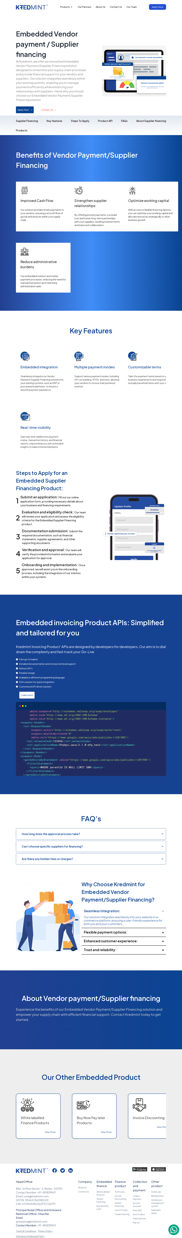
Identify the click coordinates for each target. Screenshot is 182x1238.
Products (21, 130)
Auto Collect (139, 1214)
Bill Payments (157, 1196)
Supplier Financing (27, 120)
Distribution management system (157, 1203)
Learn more (27, 695)
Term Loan (120, 1191)
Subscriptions (139, 1218)
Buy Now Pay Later (103, 1207)
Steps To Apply (80, 120)
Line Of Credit (121, 1210)
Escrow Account (137, 1204)
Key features (54, 120)
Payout (136, 1222)
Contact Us (48, 110)
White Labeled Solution (103, 1193)
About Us (82, 1187)
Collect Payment (137, 1197)
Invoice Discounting (120, 1197)
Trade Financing (122, 1214)
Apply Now (25, 110)
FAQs (124, 120)
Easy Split (137, 1210)
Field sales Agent (156, 1211)
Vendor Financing (101, 1200)
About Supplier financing (151, 120)
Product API (105, 120)
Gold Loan (156, 1191)
